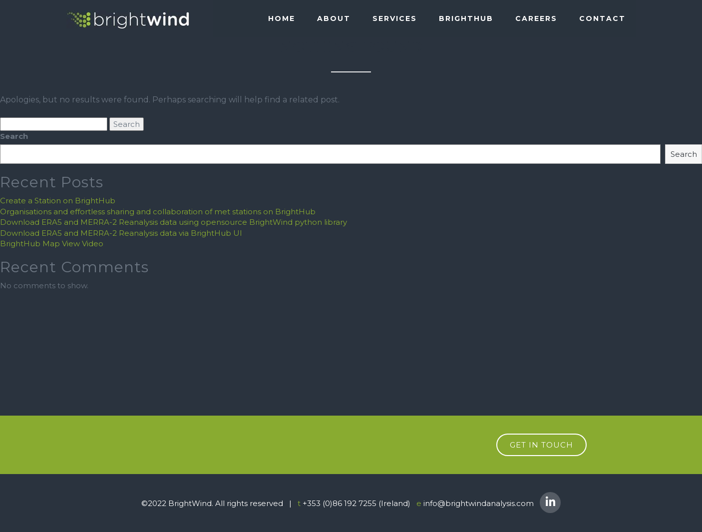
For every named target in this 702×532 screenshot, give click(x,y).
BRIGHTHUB (466, 18)
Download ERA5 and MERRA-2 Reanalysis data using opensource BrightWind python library (173, 222)
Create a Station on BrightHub (57, 200)
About (334, 18)
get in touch (541, 445)
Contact (602, 18)
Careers (536, 18)
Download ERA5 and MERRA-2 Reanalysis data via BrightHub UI (121, 233)
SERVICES (394, 18)
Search (14, 136)
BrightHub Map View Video (51, 243)
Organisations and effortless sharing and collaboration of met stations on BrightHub (158, 211)
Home (281, 18)
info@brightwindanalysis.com (478, 503)
